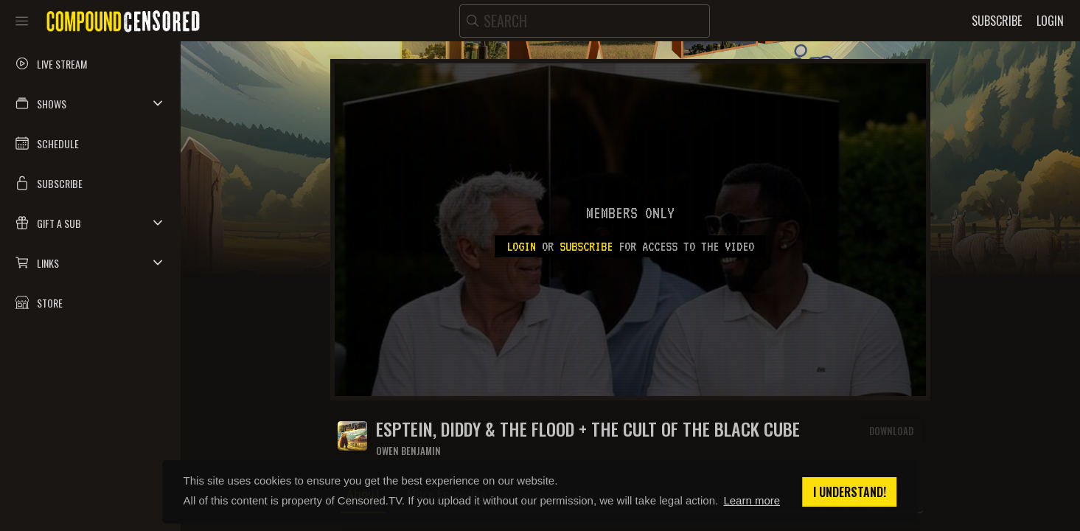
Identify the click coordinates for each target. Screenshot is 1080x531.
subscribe (586, 246)
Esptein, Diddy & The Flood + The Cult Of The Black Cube (588, 429)
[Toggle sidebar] (22, 20)
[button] (90, 103)
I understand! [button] (849, 492)
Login (521, 246)
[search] (584, 21)
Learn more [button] (751, 500)
